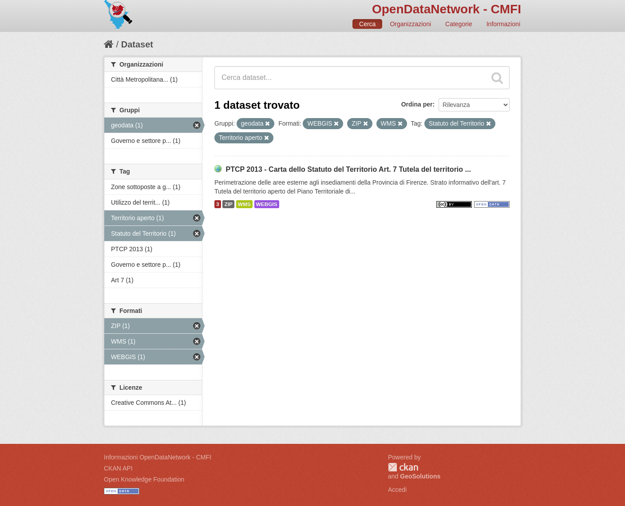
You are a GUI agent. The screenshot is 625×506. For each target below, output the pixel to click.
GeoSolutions (420, 476)
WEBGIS (266, 204)
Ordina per (417, 104)
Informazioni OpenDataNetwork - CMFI (157, 457)
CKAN (403, 467)
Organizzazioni (410, 24)
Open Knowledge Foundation (144, 479)
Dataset (137, 44)
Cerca (367, 24)
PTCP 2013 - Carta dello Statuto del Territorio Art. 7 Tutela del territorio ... (348, 169)
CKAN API (118, 468)
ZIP (228, 204)
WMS (244, 204)
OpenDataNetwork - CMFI (446, 9)
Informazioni (503, 24)
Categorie (458, 24)
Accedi (397, 489)
